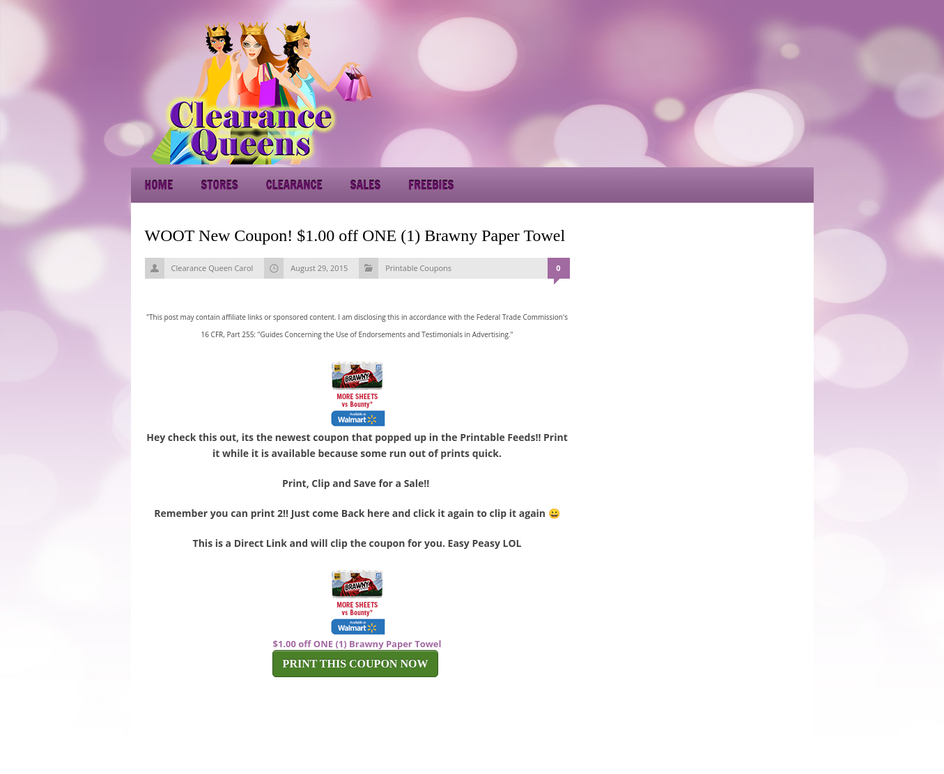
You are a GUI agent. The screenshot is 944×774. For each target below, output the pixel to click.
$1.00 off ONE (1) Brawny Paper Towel (357, 643)
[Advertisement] (688, 90)
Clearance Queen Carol (212, 268)
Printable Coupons (418, 268)
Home (159, 185)
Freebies (431, 185)
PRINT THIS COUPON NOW (355, 663)
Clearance (294, 185)
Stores (219, 185)
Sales (365, 185)
